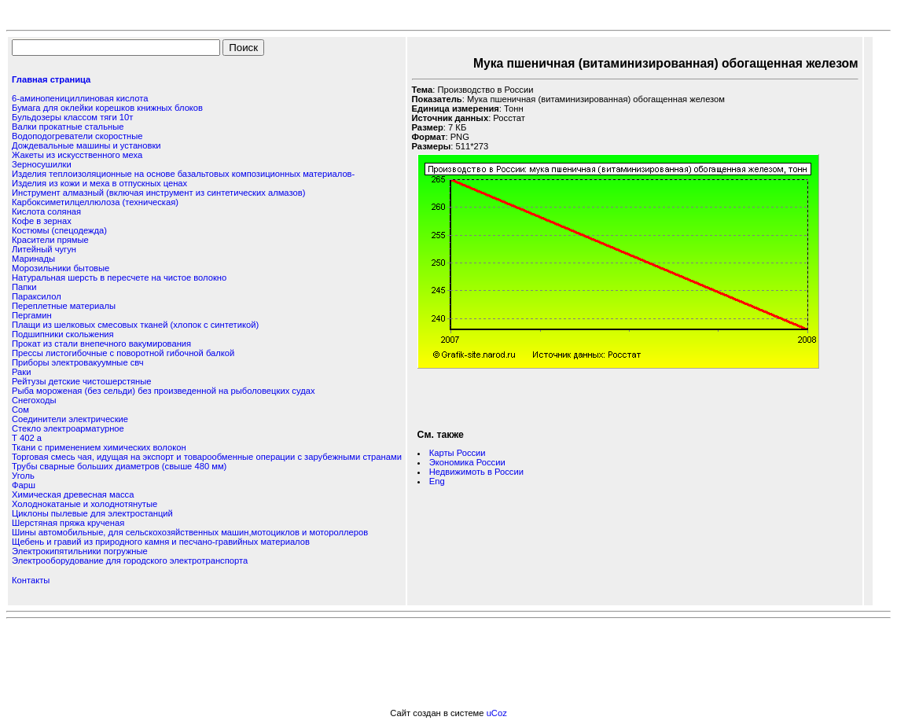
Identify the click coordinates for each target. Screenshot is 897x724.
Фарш (23, 485)
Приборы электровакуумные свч (78, 362)
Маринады (33, 258)
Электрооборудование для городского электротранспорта (130, 560)
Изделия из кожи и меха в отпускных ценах (99, 183)
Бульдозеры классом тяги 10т (72, 117)
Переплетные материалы (64, 306)
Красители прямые (50, 239)
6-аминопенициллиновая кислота (80, 98)
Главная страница (51, 79)
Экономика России (467, 462)
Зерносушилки (42, 164)
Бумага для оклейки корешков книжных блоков (107, 107)
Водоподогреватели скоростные (77, 136)
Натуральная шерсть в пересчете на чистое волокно (119, 277)
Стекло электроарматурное (68, 428)
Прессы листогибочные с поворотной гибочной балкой (123, 353)
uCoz (497, 713)
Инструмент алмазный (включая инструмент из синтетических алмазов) (158, 192)
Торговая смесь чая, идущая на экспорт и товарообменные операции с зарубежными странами (207, 456)
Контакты (31, 580)
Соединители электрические (70, 419)
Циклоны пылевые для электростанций (92, 513)
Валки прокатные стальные (67, 126)
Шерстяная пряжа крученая (68, 522)
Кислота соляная (46, 211)
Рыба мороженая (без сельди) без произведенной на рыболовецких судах (163, 390)
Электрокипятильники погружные (80, 551)
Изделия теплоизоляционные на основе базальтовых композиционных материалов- (183, 173)
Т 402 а (27, 438)
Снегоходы (34, 400)
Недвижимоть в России (476, 471)
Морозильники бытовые (60, 268)
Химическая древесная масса (73, 494)
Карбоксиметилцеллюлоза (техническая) (95, 202)
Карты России (457, 453)
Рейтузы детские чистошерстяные (82, 381)
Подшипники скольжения (63, 334)
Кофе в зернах (42, 221)
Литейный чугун (44, 249)
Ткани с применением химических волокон (99, 447)
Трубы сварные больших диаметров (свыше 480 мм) (119, 466)
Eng (437, 481)
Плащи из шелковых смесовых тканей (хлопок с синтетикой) (135, 324)
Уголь (23, 475)
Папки (24, 287)
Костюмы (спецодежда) (59, 230)
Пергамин (32, 315)
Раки (21, 372)
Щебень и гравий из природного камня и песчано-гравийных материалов (161, 541)
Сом (20, 409)
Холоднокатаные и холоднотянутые (84, 504)
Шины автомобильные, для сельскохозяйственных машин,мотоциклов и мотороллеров (190, 532)
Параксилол (36, 296)
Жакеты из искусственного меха (77, 155)
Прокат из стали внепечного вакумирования (101, 343)
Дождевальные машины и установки (86, 145)
